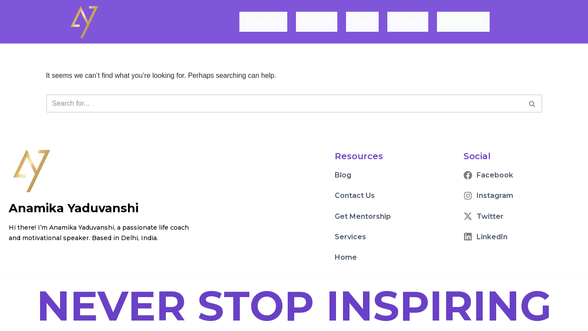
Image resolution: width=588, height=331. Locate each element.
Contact (408, 21)
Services (317, 21)
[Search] (284, 103)
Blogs (363, 21)
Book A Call (463, 22)
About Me (263, 21)
